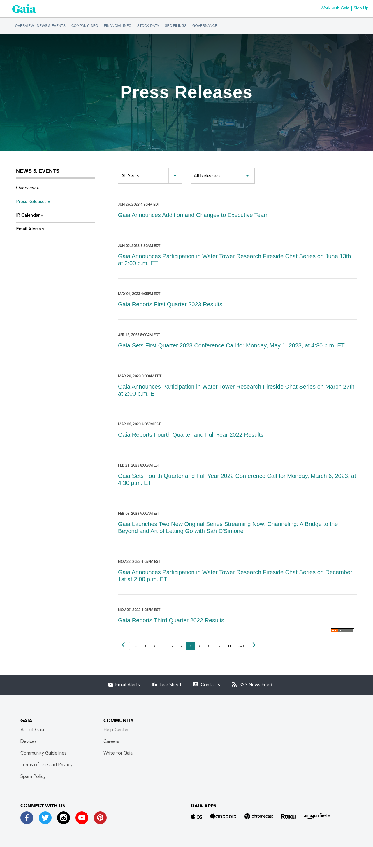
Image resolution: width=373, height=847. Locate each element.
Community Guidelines (43, 753)
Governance (204, 26)
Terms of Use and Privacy (46, 765)
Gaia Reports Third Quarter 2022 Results (171, 620)
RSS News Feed (255, 685)
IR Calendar (28, 215)
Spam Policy (33, 776)
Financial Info (117, 26)
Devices (28, 741)
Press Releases (31, 202)
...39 (241, 645)
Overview (24, 26)
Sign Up (361, 8)
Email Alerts (28, 229)
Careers (111, 741)
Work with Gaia (335, 8)
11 (229, 645)
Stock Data (148, 26)
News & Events (51, 26)
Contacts (210, 685)
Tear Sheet (170, 685)
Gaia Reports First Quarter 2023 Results (170, 304)
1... (135, 645)
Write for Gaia (118, 753)
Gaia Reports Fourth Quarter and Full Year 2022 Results (190, 435)
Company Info (84, 26)
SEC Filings (175, 26)
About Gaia (32, 730)
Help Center (116, 730)
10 (218, 645)
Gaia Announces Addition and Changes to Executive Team (193, 215)
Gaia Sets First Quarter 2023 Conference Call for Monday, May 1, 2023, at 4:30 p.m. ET (231, 345)
